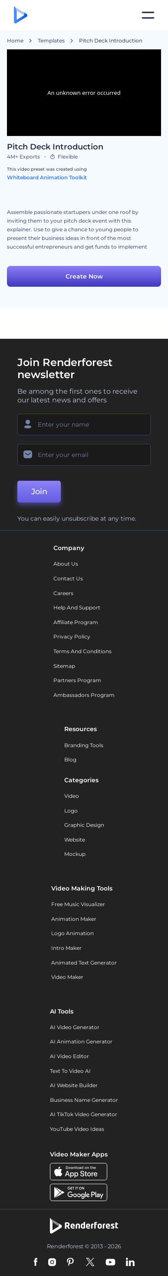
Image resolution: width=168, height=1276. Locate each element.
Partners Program (77, 680)
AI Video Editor (69, 1056)
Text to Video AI (70, 1071)
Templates (51, 40)
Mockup (75, 854)
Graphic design (84, 825)
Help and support (76, 607)
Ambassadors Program (84, 695)
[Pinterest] (70, 1262)
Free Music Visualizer (78, 904)
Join (39, 491)
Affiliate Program (75, 622)
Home (15, 40)
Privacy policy (71, 636)
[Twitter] (90, 1262)
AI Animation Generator (81, 1041)
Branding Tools (83, 745)
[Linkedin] (130, 1262)
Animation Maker (73, 919)
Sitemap (64, 666)
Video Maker (67, 977)
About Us (65, 563)
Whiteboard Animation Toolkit (47, 177)
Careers (63, 593)
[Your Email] (84, 455)
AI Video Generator (74, 1027)
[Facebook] (36, 1262)
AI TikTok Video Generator (83, 1114)
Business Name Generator (84, 1100)
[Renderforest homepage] (20, 15)
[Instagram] (52, 1262)
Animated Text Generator (84, 962)
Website (74, 839)
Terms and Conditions (82, 651)
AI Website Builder (74, 1085)
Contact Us (68, 578)
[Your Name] (84, 424)
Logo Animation (72, 933)
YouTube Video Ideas (77, 1129)
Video (71, 796)
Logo (71, 810)
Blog (70, 759)
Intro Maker (66, 948)
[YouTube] (110, 1262)
